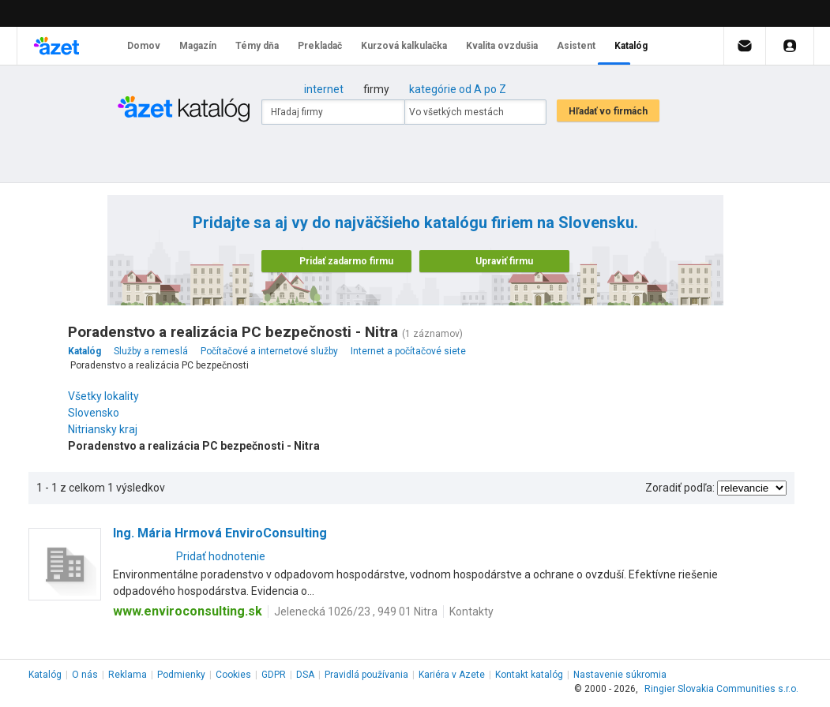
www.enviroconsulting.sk (187, 611)
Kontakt (529, 674)
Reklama (127, 674)
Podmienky (181, 674)
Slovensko (97, 412)
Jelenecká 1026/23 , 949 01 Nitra (356, 611)
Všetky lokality (103, 396)
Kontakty (471, 611)
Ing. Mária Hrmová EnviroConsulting (220, 533)
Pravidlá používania (366, 674)
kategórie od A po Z (457, 89)
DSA (305, 674)
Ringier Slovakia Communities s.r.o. (721, 688)
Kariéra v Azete (452, 674)
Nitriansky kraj (106, 429)
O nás (85, 674)
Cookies (233, 674)
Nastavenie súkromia (620, 674)
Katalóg (45, 674)
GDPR (273, 674)
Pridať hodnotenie (220, 556)
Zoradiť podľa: (680, 487)
